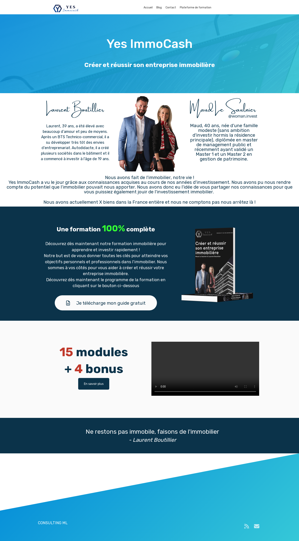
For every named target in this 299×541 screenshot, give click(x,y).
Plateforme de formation (195, 7)
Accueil (148, 7)
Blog (159, 7)
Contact (171, 7)
